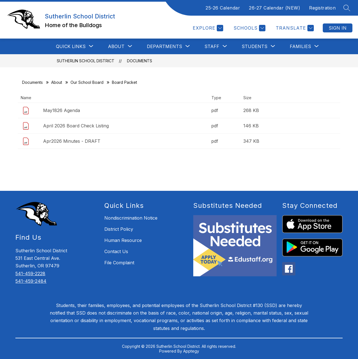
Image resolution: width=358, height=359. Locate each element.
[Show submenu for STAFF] (211, 46)
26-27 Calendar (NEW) (274, 8)
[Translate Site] (294, 28)
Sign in (338, 28)
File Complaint (119, 262)
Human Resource (123, 240)
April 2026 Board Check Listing (76, 126)
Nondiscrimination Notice (130, 218)
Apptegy (191, 351)
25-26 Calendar (223, 8)
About (56, 82)
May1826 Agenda (61, 110)
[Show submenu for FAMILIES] (300, 46)
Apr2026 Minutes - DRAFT (71, 141)
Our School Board (86, 82)
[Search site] (346, 7)
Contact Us (116, 251)
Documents (139, 60)
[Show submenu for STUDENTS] (254, 46)
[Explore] (207, 28)
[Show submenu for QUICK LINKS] (71, 46)
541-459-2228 (30, 273)
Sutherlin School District (85, 60)
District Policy (118, 229)
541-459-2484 (30, 281)
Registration (322, 8)
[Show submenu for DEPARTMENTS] (164, 46)
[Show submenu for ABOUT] (116, 46)
